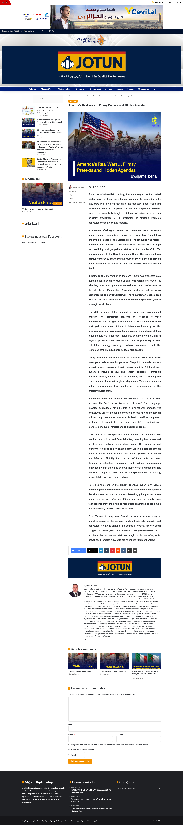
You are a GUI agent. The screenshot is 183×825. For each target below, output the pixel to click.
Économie (80, 89)
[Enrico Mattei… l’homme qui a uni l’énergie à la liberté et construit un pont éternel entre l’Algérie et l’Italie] (28, 162)
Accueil (72, 96)
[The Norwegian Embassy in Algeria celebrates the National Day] (28, 133)
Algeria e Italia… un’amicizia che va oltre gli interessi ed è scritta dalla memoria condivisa (145, 674)
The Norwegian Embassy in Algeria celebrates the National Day (49, 132)
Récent (28, 99)
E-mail (71, 734)
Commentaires (54, 99)
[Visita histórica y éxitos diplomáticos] (114, 661)
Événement (95, 89)
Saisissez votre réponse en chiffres (82, 749)
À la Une (33, 89)
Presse (120, 89)
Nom (71, 724)
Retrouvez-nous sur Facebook (34, 242)
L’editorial (81, 96)
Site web (119, 734)
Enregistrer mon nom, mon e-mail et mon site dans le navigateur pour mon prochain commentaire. (109, 745)
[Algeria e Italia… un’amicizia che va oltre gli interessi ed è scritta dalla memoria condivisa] (146, 661)
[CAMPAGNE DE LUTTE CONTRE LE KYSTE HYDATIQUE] (28, 110)
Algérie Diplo (47, 89)
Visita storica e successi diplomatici (80, 671)
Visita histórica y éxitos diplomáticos (113, 671)
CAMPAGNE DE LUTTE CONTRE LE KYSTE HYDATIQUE (47, 110)
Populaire (39, 99)
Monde (108, 89)
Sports (130, 89)
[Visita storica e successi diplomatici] (82, 661)
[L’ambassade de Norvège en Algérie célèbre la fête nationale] (28, 122)
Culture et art (64, 89)
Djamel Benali (77, 187)
